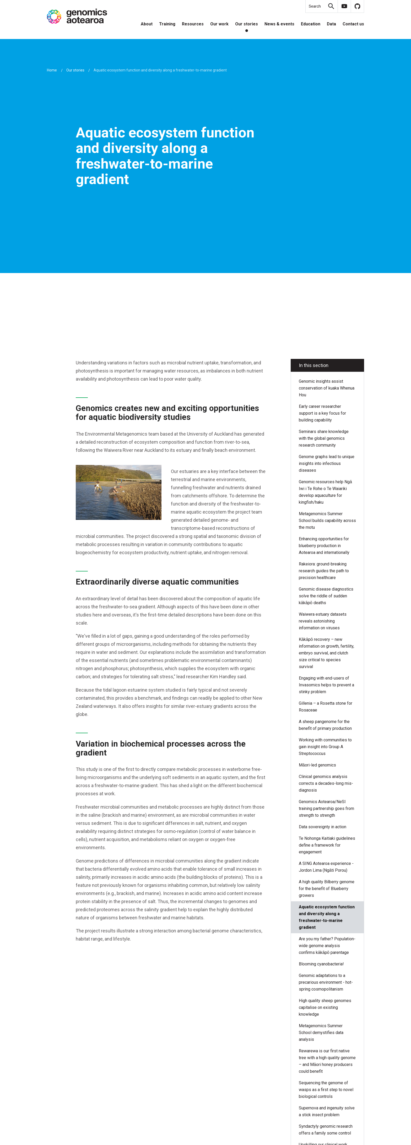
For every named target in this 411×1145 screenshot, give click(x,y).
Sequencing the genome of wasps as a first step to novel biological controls (326, 1089)
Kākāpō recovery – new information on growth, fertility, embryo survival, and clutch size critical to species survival (326, 653)
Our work (219, 23)
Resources (193, 23)
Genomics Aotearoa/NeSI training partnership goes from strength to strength (326, 808)
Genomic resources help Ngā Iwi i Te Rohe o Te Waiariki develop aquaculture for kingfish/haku (325, 492)
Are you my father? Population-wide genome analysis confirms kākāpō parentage (327, 945)
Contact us (353, 23)
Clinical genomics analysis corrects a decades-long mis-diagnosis (326, 783)
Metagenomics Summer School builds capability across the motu (327, 520)
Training (167, 23)
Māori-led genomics (317, 765)
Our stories (246, 23)
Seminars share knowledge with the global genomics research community (324, 438)
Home (52, 70)
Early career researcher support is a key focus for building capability (322, 413)
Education (310, 23)
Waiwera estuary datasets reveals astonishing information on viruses (323, 621)
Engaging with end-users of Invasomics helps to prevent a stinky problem (326, 685)
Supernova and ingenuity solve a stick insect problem (327, 1111)
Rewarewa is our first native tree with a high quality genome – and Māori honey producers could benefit (327, 1061)
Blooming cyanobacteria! (321, 963)
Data (331, 23)
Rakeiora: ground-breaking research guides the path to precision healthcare (324, 571)
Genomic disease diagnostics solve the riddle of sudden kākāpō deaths (326, 596)
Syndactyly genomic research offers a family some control (326, 1130)
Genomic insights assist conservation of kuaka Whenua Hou (326, 388)
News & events (279, 23)
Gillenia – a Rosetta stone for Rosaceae (325, 707)
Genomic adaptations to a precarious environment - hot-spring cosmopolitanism (326, 982)
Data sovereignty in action (323, 826)
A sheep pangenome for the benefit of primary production (326, 725)
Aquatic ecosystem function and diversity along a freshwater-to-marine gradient (327, 917)
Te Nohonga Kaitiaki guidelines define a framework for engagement (327, 845)
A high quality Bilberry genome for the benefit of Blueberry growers (326, 888)
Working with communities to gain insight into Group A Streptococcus (325, 746)
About (147, 23)
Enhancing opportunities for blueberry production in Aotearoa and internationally (324, 545)
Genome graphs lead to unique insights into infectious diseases (326, 463)
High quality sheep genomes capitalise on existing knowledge (325, 1007)
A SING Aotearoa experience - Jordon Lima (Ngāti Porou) (326, 867)
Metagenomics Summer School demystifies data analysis (321, 1032)
